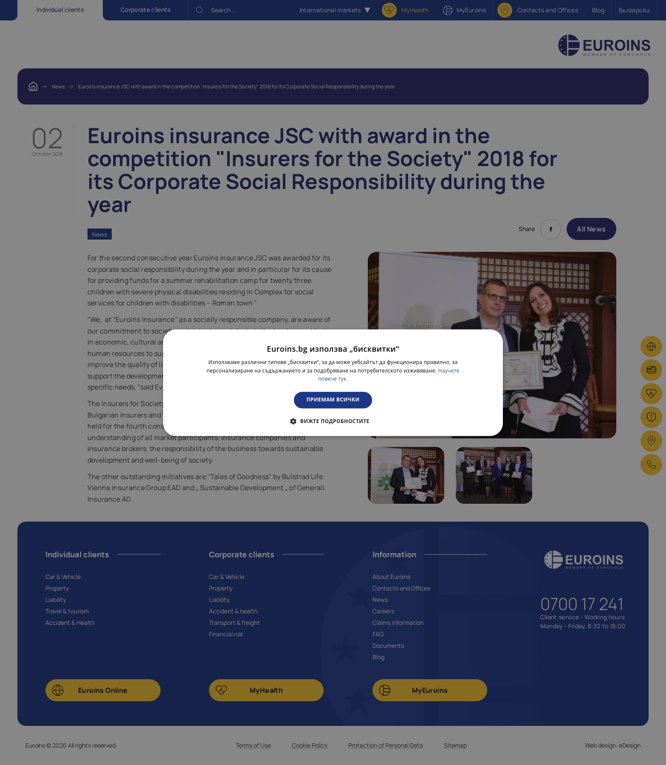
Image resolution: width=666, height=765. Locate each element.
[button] (332, 421)
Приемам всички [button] (333, 400)
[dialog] (333, 382)
